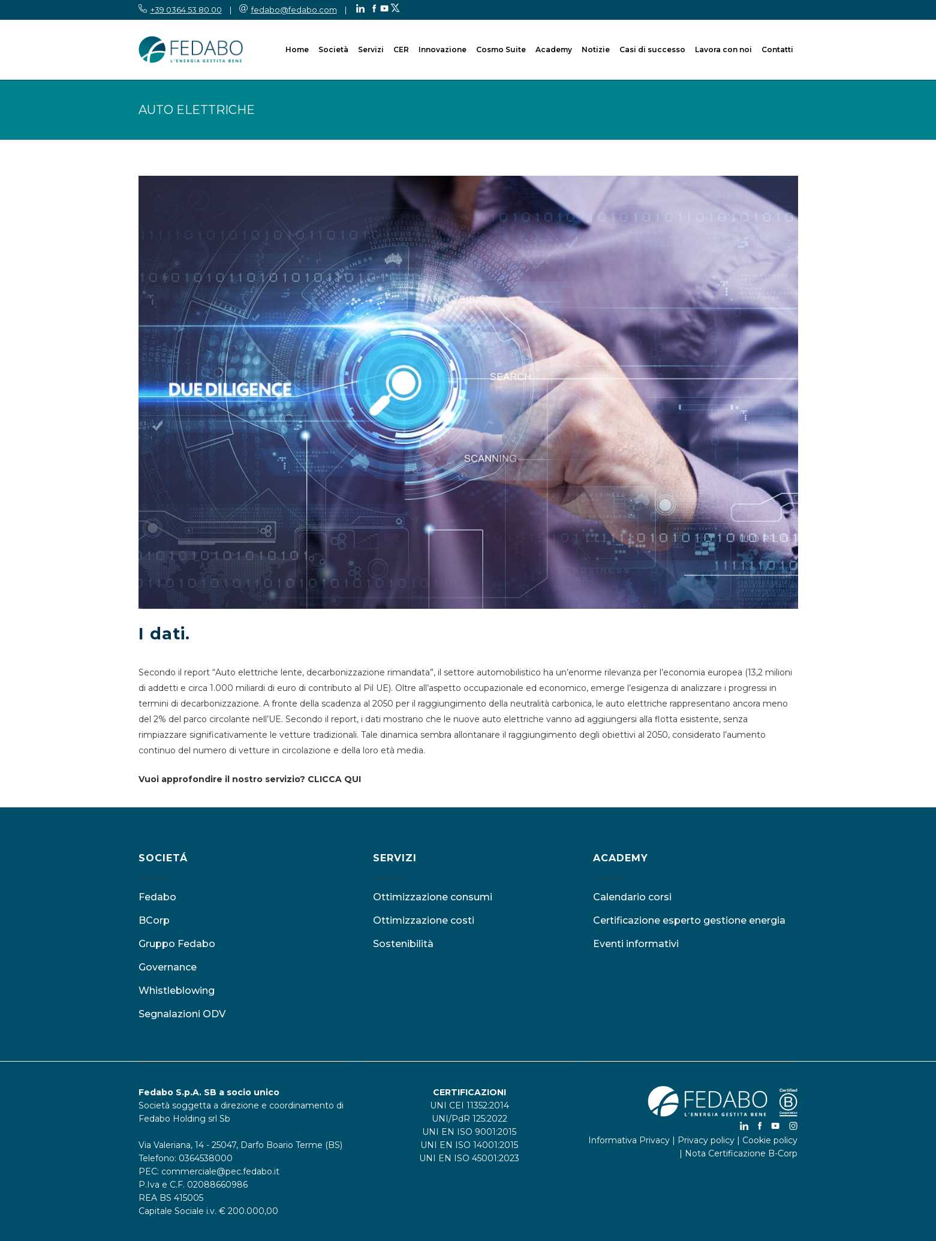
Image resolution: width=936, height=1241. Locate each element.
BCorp (154, 920)
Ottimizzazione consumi (432, 897)
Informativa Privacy (629, 1140)
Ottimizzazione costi (423, 920)
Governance (168, 967)
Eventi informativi (636, 943)
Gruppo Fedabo (177, 943)
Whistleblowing (177, 990)
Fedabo (157, 897)
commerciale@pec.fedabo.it (220, 1171)
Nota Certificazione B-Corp (741, 1153)
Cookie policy (769, 1140)
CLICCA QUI (334, 779)
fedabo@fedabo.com (294, 9)
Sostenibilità (403, 943)
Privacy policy (706, 1140)
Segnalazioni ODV (182, 1014)
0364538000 (206, 1158)
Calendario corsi (632, 897)
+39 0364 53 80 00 (186, 9)
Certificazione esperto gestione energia (689, 920)
